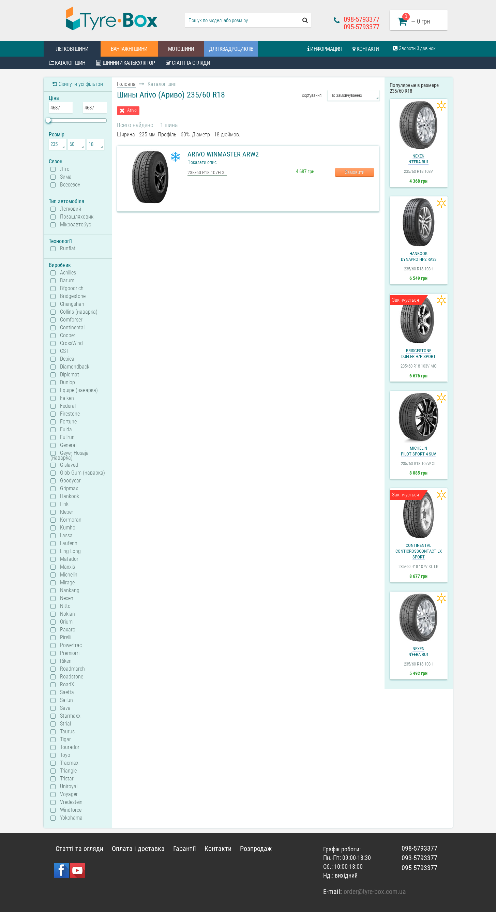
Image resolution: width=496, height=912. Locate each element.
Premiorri (69, 653)
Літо (65, 169)
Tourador (69, 747)
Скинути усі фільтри (77, 84)
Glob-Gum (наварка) (82, 473)
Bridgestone (73, 296)
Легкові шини (72, 49)
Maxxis (67, 567)
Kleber (66, 512)
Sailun (66, 700)
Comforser (71, 320)
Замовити (354, 172)
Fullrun (67, 437)
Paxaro (67, 630)
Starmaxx (70, 716)
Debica (67, 359)
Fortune (68, 422)
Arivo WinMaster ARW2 (223, 154)
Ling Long (70, 551)
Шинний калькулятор (125, 63)
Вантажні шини (129, 49)
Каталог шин (67, 63)
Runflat (68, 248)
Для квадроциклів (231, 49)
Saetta (67, 692)
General (68, 445)
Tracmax (69, 763)
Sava (65, 708)
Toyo (65, 755)
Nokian (67, 614)
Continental (72, 328)
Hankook (69, 496)
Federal (68, 406)
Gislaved (69, 465)
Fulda (66, 430)
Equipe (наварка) (79, 390)
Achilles (68, 273)
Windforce (70, 810)
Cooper (67, 335)
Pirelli (65, 637)
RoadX (67, 685)
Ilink (64, 504)
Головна (126, 84)
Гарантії (184, 848)
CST (64, 351)
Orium (66, 622)
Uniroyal (68, 786)
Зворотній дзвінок (414, 48)
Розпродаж (256, 848)
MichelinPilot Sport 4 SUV (418, 451)
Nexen (66, 598)
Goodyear (70, 481)
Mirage (67, 583)
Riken (66, 661)
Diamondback (74, 367)
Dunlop (67, 382)
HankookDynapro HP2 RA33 (418, 256)
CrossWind (71, 343)
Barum (67, 281)
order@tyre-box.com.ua (375, 891)
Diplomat (69, 375)
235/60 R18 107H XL (207, 172)
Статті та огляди (188, 63)
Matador (69, 559)
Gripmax (69, 488)
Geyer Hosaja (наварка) (69, 455)
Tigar (65, 739)
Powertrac (71, 645)
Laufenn (68, 543)
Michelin (68, 575)
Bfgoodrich (72, 288)
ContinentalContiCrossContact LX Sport (418, 551)
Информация (324, 49)
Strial (65, 724)
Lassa (66, 536)
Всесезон (70, 185)
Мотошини (181, 49)
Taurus (67, 732)
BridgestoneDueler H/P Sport (418, 353)
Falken (67, 398)
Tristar (67, 779)
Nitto (65, 606)
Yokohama (71, 818)
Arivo (132, 110)
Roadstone (71, 677)
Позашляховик (76, 217)
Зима (66, 177)
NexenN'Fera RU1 (418, 158)
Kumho (67, 528)
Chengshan (72, 304)
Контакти (365, 49)
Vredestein (71, 802)
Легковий (70, 209)
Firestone (70, 414)
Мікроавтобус (75, 225)
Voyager (69, 794)
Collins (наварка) (78, 312)
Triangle (68, 771)
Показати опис (201, 162)
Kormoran (70, 520)
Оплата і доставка (138, 848)
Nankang (69, 590)
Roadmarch (72, 669)
